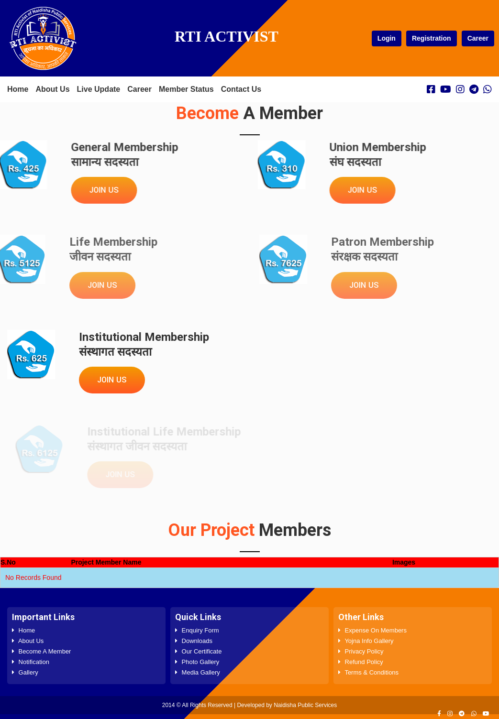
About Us (52, 89)
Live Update (99, 89)
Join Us (103, 190)
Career (477, 38)
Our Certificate (198, 651)
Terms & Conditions (368, 672)
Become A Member (41, 651)
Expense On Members (372, 630)
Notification (30, 661)
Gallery (25, 672)
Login (386, 38)
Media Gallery (197, 672)
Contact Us (241, 89)
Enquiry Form (197, 630)
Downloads (193, 640)
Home (17, 89)
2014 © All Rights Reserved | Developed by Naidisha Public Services (249, 705)
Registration (431, 38)
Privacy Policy (361, 651)
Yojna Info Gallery (366, 640)
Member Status (186, 89)
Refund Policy (360, 661)
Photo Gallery (197, 661)
